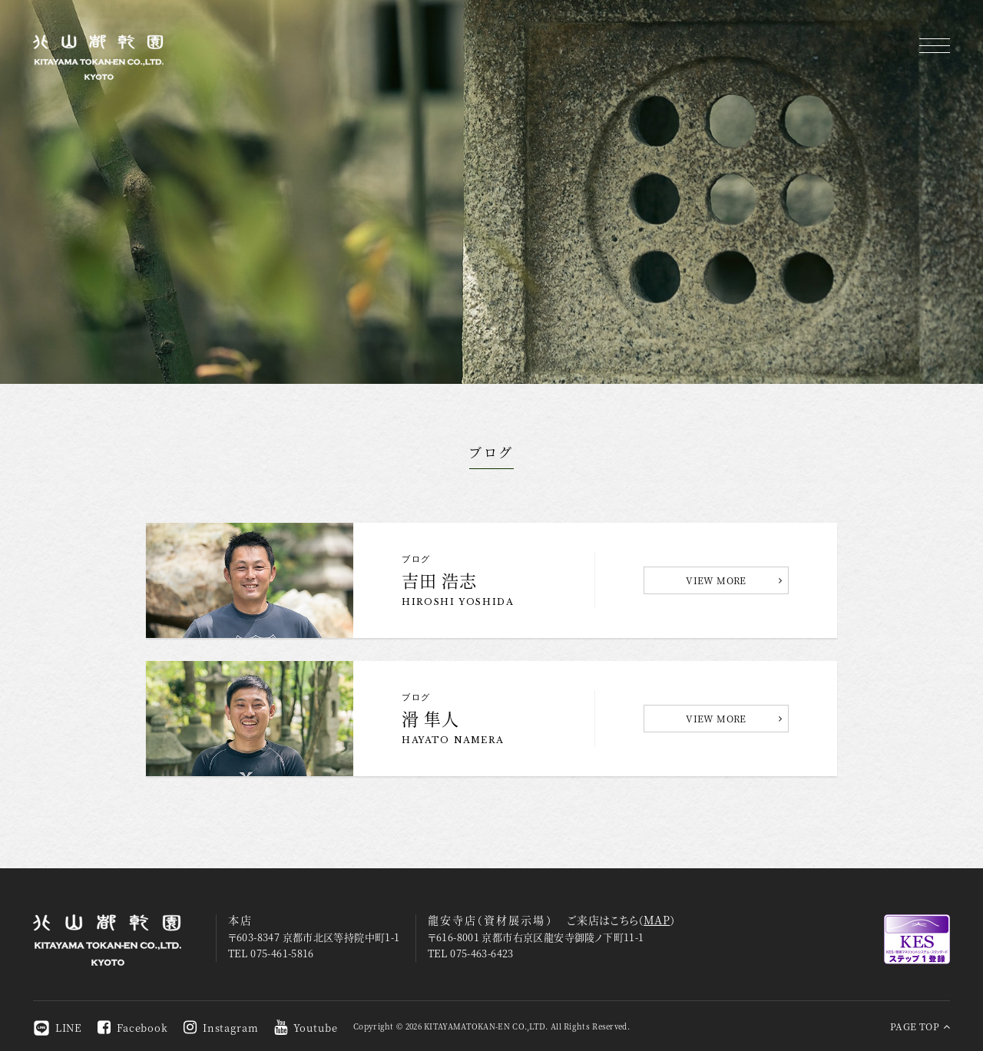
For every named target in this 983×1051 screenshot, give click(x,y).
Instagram (221, 1027)
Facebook (133, 1027)
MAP (657, 919)
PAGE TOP (920, 1026)
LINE (58, 1027)
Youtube (306, 1027)
